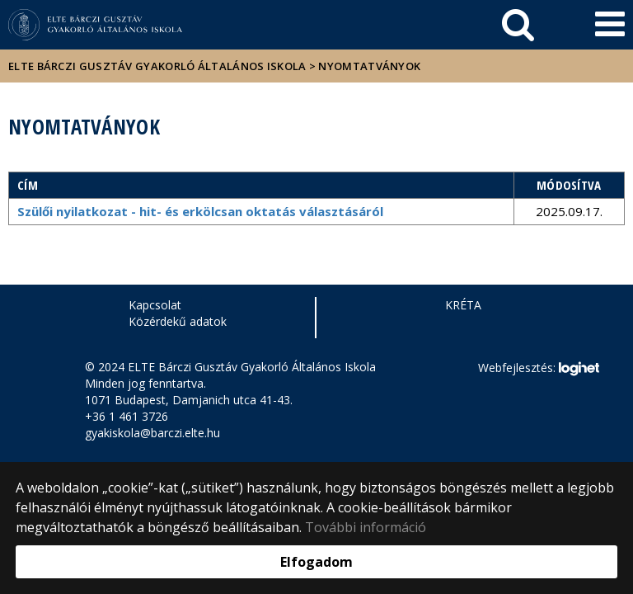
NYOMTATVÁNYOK (369, 66)
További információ (365, 527)
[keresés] (518, 25)
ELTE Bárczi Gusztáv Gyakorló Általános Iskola (157, 66)
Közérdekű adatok (178, 321)
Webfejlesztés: (538, 369)
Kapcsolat (155, 305)
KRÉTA (463, 305)
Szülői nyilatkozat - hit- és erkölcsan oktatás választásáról (200, 211)
